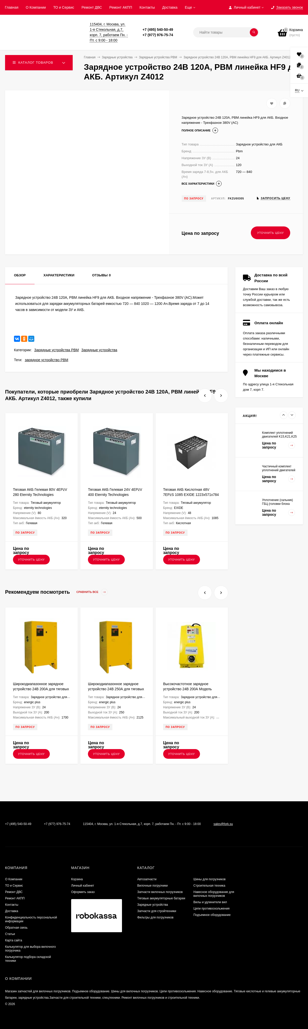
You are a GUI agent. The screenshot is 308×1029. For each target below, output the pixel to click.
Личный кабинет (82, 885)
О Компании (36, 7)
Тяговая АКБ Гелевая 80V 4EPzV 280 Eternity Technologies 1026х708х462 (40, 495)
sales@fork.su (223, 824)
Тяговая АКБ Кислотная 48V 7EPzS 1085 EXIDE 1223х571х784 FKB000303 (191, 495)
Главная (11, 7)
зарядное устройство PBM (46, 360)
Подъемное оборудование (211, 915)
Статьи (10, 934)
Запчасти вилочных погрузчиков (160, 892)
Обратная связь (16, 927)
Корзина (77, 879)
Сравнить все (92, 592)
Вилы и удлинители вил (210, 902)
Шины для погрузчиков (209, 879)
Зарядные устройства (99, 350)
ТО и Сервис (63, 7)
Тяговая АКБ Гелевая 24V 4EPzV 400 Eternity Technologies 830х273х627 (115, 495)
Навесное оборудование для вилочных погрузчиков (213, 894)
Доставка (169, 7)
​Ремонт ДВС (92, 7)
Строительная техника (209, 885)
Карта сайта (13, 940)
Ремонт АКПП (120, 7)
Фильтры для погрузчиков (155, 917)
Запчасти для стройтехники (156, 911)
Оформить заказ (83, 892)
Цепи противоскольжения (211, 908)
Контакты (147, 7)
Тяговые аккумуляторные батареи (161, 898)
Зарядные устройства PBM (56, 350)
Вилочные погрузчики (152, 885)
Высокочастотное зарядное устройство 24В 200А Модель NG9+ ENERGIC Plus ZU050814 (189, 689)
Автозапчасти (147, 879)
